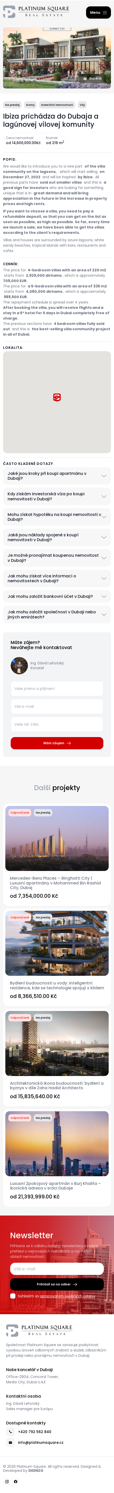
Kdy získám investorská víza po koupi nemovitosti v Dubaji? (46, 496)
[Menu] (98, 12)
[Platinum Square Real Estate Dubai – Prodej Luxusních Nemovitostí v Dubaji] (36, 13)
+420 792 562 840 (28, 1431)
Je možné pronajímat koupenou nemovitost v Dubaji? (53, 558)
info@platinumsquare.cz (34, 1442)
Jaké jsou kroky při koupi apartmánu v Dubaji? (47, 476)
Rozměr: (52, 138)
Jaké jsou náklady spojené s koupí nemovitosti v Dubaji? (43, 537)
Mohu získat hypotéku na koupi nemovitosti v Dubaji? (54, 517)
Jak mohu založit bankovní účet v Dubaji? (50, 596)
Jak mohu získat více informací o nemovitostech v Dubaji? (42, 578)
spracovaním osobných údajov (67, 1296)
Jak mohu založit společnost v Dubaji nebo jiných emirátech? (52, 614)
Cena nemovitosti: (20, 138)
